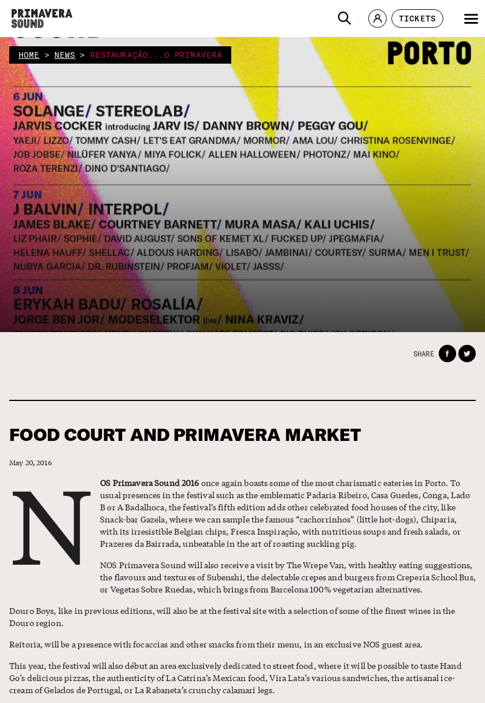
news (65, 55)
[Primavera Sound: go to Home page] (42, 18)
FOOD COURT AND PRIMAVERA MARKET (185, 435)
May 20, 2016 (30, 463)
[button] (344, 18)
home (29, 55)
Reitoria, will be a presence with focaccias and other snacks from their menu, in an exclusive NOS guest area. (216, 644)
